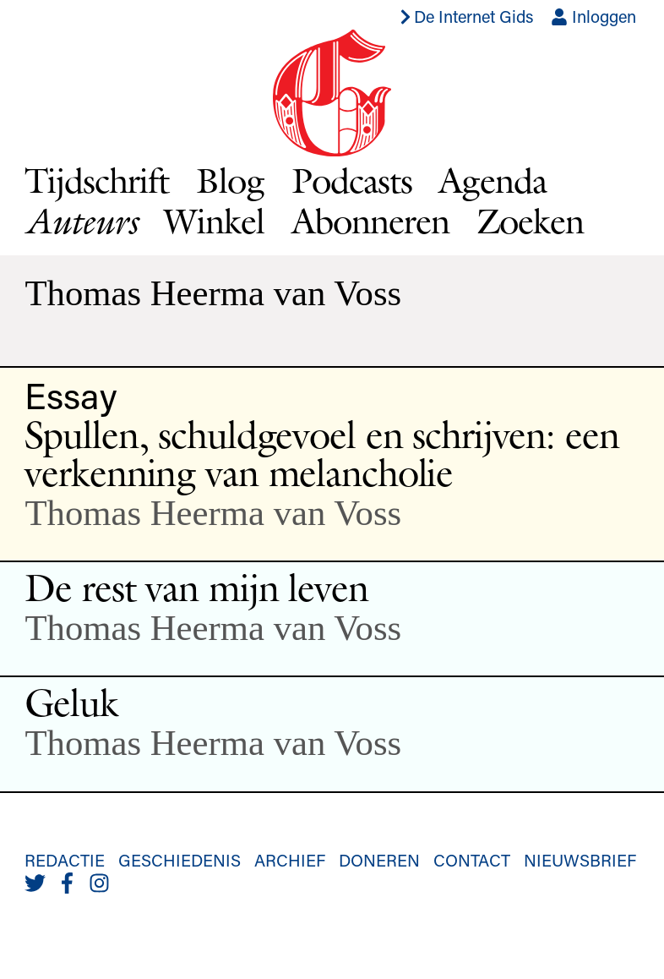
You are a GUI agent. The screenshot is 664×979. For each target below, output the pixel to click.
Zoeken (530, 220)
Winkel (214, 220)
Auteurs (80, 221)
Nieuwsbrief (580, 860)
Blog (230, 180)
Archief (289, 860)
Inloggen (593, 16)
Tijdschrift (96, 180)
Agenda (492, 180)
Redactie (64, 860)
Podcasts (351, 180)
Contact (471, 860)
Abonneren (370, 220)
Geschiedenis (179, 860)
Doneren (379, 860)
